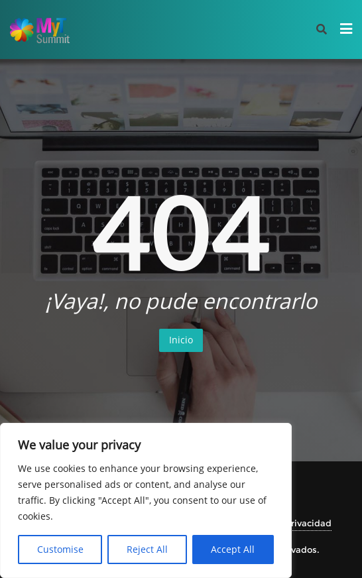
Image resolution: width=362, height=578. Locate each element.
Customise (60, 549)
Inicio (181, 339)
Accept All (233, 549)
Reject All (147, 549)
